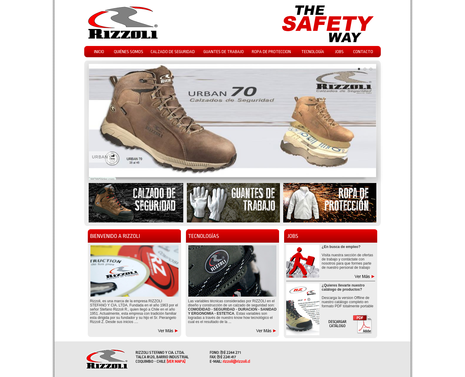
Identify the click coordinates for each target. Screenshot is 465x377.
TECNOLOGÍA (312, 51)
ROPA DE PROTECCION (271, 51)
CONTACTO (363, 51)
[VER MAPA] (176, 361)
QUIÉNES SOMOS (128, 51)
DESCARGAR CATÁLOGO (337, 324)
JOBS (339, 51)
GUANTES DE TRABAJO (223, 51)
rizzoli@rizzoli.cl (236, 361)
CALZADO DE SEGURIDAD (173, 51)
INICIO (99, 51)
